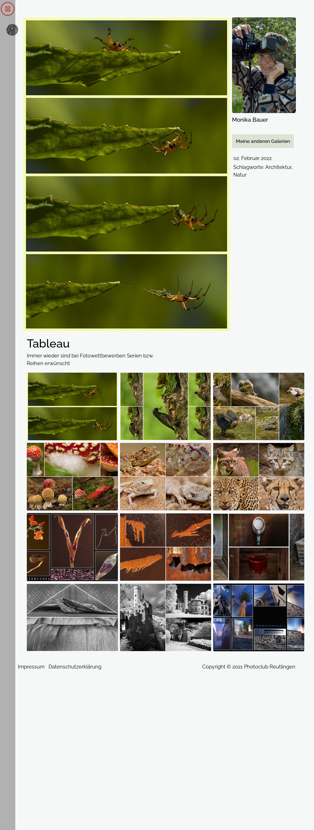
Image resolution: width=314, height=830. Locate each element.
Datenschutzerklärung (75, 667)
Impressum (31, 667)
